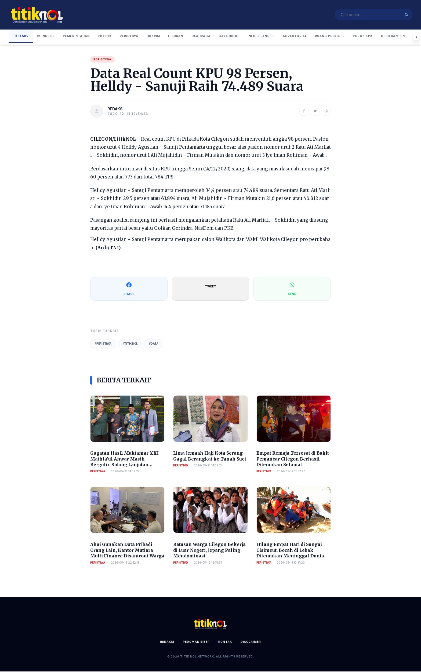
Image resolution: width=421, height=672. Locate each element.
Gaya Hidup (254, 37)
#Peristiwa (103, 344)
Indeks (47, 37)
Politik (113, 37)
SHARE (129, 289)
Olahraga (223, 37)
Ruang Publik (367, 37)
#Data (153, 344)
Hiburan (194, 37)
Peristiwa (141, 37)
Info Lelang (290, 37)
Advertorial (328, 37)
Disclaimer (251, 642)
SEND (292, 289)
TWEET (210, 286)
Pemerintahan (80, 37)
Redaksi (167, 642)
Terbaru (21, 36)
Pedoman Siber (196, 642)
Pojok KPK (404, 37)
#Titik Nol (130, 344)
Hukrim (168, 37)
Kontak (225, 642)
